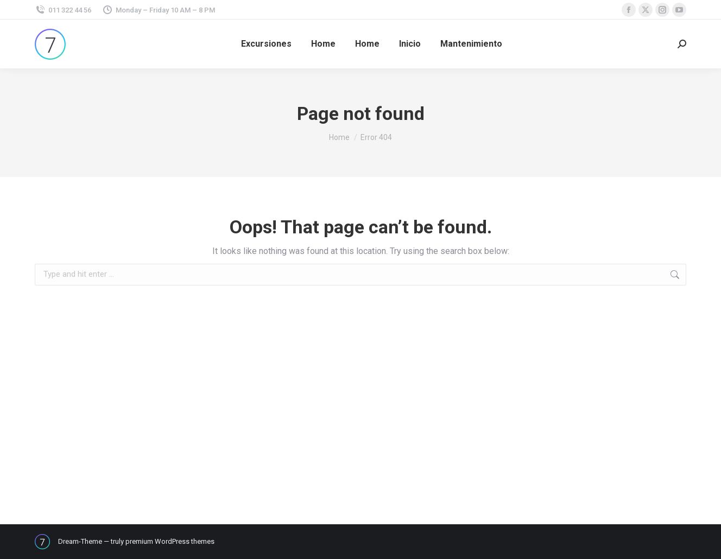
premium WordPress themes (169, 541)
